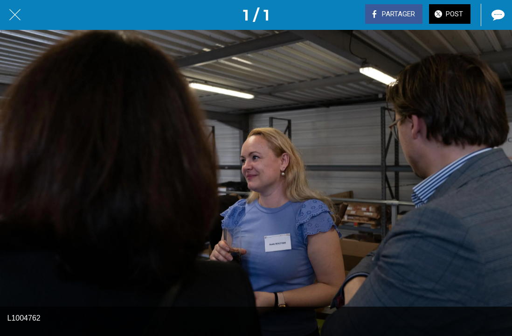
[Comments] (497, 15)
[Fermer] (15, 15)
